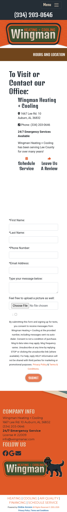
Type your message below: (26, 278)
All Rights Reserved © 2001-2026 (46, 507)
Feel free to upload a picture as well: (31, 298)
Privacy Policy (40, 364)
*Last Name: (17, 232)
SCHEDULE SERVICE (43, 502)
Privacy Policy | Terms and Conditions (33, 510)
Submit (33, 378)
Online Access (25, 507)
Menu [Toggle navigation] (51, 5)
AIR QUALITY (48, 498)
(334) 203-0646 (33, 14)
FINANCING (17, 502)
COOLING (30, 498)
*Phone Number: (19, 248)
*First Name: (17, 220)
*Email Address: (19, 263)
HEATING (14, 498)
